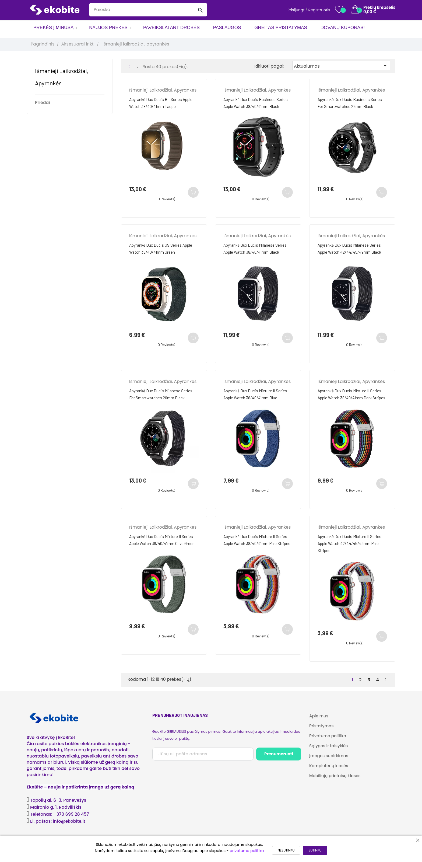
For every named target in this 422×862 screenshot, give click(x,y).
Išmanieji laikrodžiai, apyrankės (162, 90)
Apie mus (318, 716)
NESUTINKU (286, 850)
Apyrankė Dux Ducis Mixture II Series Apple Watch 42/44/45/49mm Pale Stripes (349, 543)
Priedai (42, 102)
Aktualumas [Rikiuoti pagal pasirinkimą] (341, 65)
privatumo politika (247, 850)
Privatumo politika (327, 736)
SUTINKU (314, 850)
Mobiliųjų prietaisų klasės (334, 776)
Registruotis (319, 10)
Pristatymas (321, 726)
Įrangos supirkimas (328, 756)
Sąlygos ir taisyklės (328, 746)
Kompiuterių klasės (328, 766)
